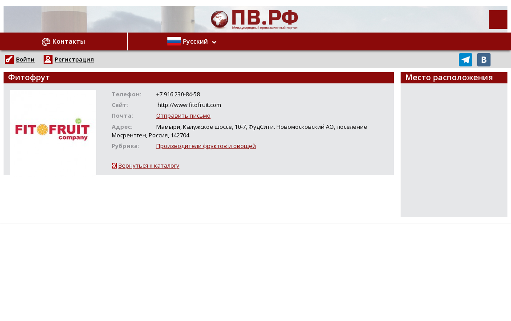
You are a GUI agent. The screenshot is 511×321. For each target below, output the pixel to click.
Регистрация (74, 59)
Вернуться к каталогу (148, 165)
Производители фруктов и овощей (206, 146)
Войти (25, 59)
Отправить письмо (183, 115)
